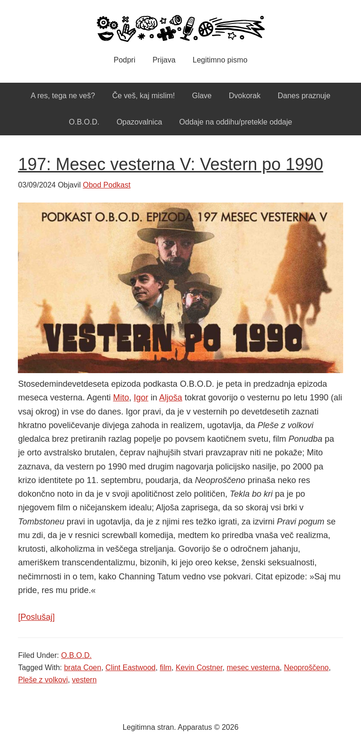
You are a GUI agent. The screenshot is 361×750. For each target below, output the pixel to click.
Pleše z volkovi (43, 680)
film (166, 668)
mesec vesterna (253, 668)
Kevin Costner (199, 668)
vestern (84, 680)
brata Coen (82, 668)
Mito (121, 397)
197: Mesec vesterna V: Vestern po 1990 (170, 164)
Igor (141, 397)
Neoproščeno (306, 668)
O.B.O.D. (76, 655)
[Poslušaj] (36, 617)
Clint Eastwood (130, 668)
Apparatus (180, 28)
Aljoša (170, 397)
